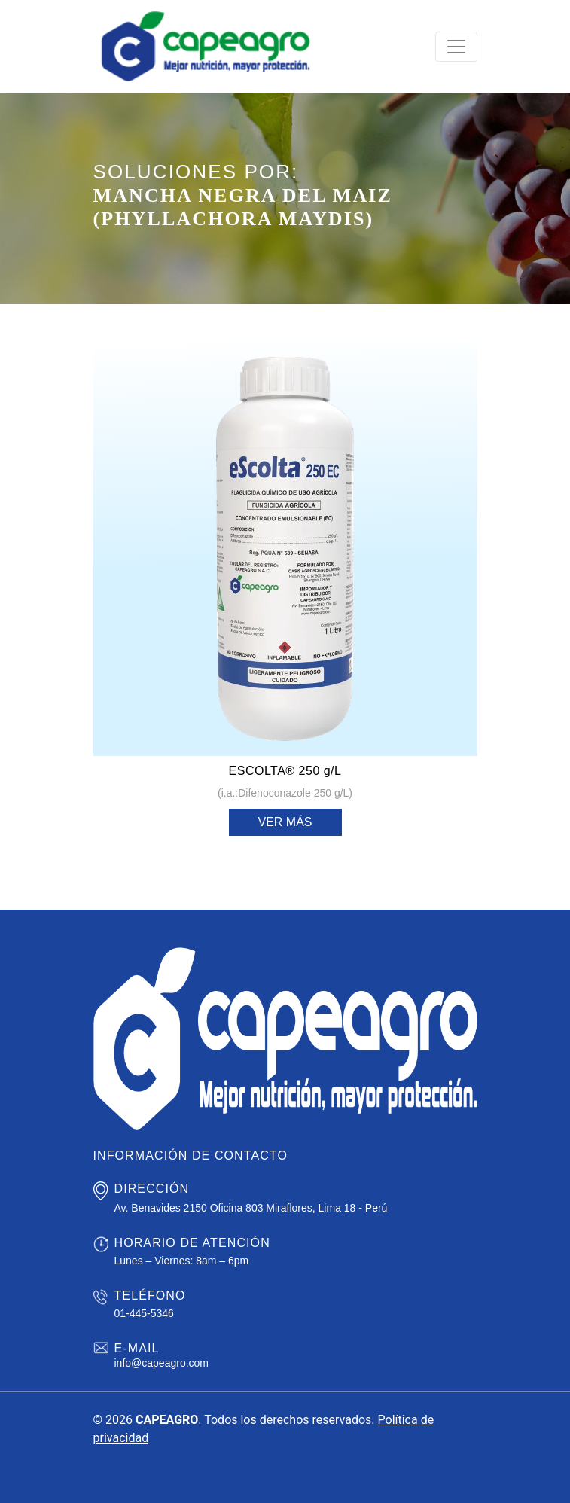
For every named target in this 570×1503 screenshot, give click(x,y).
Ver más (285, 822)
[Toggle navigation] (456, 47)
